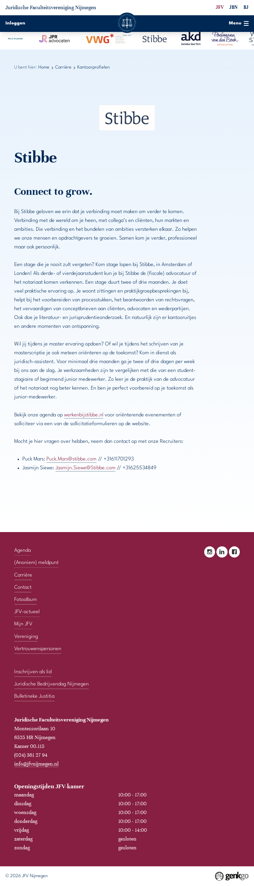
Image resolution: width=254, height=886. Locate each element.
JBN (233, 7)
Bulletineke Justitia (34, 696)
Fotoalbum (25, 599)
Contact (22, 587)
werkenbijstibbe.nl (83, 415)
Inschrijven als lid (32, 671)
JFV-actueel (27, 612)
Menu (239, 23)
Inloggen (15, 23)
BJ (246, 7)
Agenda (22, 550)
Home (43, 67)
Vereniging (26, 636)
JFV (220, 7)
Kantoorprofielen (93, 67)
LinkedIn (222, 551)
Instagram (209, 551)
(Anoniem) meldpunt (36, 562)
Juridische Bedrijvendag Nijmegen (51, 683)
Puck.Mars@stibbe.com (71, 459)
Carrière (63, 67)
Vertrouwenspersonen (37, 648)
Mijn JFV (23, 624)
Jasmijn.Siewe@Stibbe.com (85, 468)
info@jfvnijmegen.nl (36, 763)
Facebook (234, 551)
